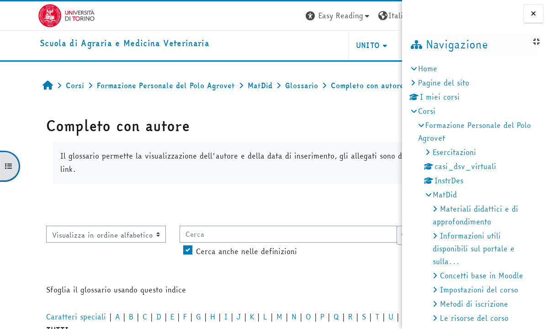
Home (427, 68)
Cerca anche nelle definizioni (213, 251)
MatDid (445, 194)
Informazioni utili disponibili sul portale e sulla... (473, 248)
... (385, 204)
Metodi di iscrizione (474, 303)
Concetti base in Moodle (481, 275)
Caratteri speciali (43, 316)
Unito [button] (293, 45)
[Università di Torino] (28, 14)
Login (385, 15)
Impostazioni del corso (479, 289)
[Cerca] (255, 234)
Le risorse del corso (474, 318)
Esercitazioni (454, 152)
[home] (86, 43)
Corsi (426, 111)
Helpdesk (346, 45)
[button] (264, 16)
